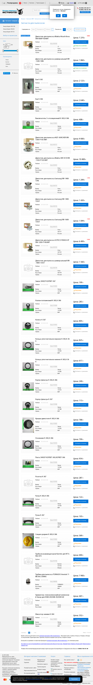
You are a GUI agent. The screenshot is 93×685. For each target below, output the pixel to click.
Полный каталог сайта (30, 668)
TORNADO (8, 64)
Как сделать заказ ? (69, 660)
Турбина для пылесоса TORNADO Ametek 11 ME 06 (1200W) (52, 576)
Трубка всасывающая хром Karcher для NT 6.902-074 (52, 555)
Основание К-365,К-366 (44, 438)
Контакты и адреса (42, 664)
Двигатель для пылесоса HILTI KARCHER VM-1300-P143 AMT (52, 139)
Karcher (7, 62)
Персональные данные (70, 665)
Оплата (25, 3)
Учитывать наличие (80, 29)
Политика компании (69, 672)
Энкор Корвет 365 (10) (9, 26)
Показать (6, 73)
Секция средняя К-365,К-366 (46, 534)
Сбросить (15, 73)
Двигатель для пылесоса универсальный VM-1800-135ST (52, 262)
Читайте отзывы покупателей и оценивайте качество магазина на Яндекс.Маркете (56, 663)
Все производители (29, 673)
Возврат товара (41, 669)
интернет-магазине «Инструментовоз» (50, 636)
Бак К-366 (39, 99)
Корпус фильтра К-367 (44, 399)
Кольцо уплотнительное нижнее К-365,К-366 (52, 361)
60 (67, 29)
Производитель (7, 56)
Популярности (40, 29)
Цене (33, 29)
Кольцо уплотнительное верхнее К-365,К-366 (52, 340)
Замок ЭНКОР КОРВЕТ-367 (45, 281)
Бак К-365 (39, 80)
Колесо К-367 (40, 320)
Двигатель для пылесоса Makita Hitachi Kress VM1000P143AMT (52, 38)
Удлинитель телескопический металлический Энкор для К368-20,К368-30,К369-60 (52, 596)
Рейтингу (48, 29)
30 (64, 29)
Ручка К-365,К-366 (42, 496)
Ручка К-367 (39, 515)
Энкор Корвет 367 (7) (8, 31)
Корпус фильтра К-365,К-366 (46, 380)
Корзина (71, 3)
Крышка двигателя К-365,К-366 (47, 419)
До (12, 44)
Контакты (31, 3)
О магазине (27, 660)
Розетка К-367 (40, 477)
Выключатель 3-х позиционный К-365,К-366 (52, 118)
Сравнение (74, 683)
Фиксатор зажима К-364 (44, 614)
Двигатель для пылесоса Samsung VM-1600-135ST (52, 221)
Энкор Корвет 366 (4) (8, 29)
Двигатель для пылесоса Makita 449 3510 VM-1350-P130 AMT (52, 159)
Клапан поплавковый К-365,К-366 (48, 300)
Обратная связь (85, 12)
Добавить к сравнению (80, 48)
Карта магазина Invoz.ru (30, 670)
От (3, 44)
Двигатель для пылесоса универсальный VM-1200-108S (52, 60)
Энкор (7, 59)
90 (70, 29)
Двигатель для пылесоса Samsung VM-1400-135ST (52, 200)
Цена (4, 41)
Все (35, 632)
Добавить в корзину (80, 42)
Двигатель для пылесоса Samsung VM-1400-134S (52, 180)
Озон (7, 66)
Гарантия (26, 662)
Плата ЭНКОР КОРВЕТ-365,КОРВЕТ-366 (50, 457)
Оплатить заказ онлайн (47, 13)
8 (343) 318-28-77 (85, 8)
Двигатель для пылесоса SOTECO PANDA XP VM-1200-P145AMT (52, 241)
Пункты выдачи (40, 3)
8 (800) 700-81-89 (85, 9)
